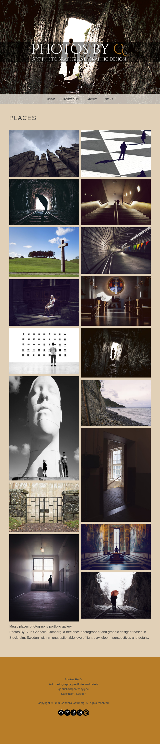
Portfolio (71, 99)
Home (51, 99)
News (109, 99)
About (92, 99)
